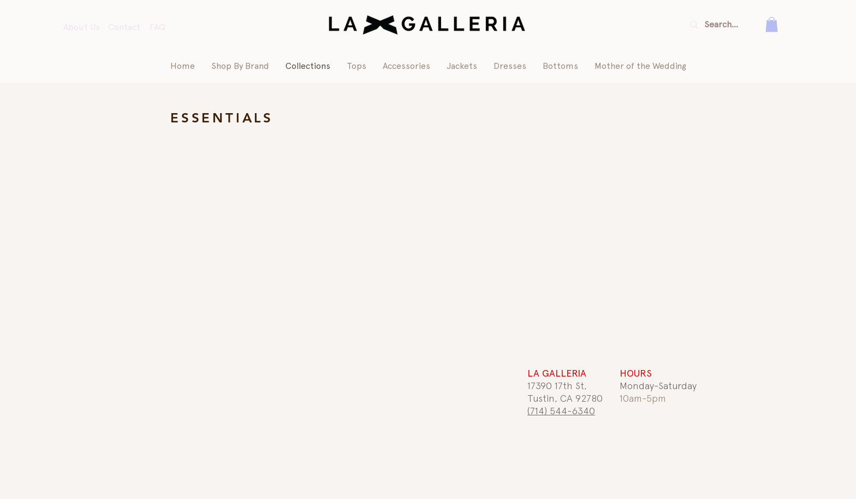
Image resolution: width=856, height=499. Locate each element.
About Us (81, 27)
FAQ (157, 27)
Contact (124, 27)
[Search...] (722, 25)
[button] (771, 24)
